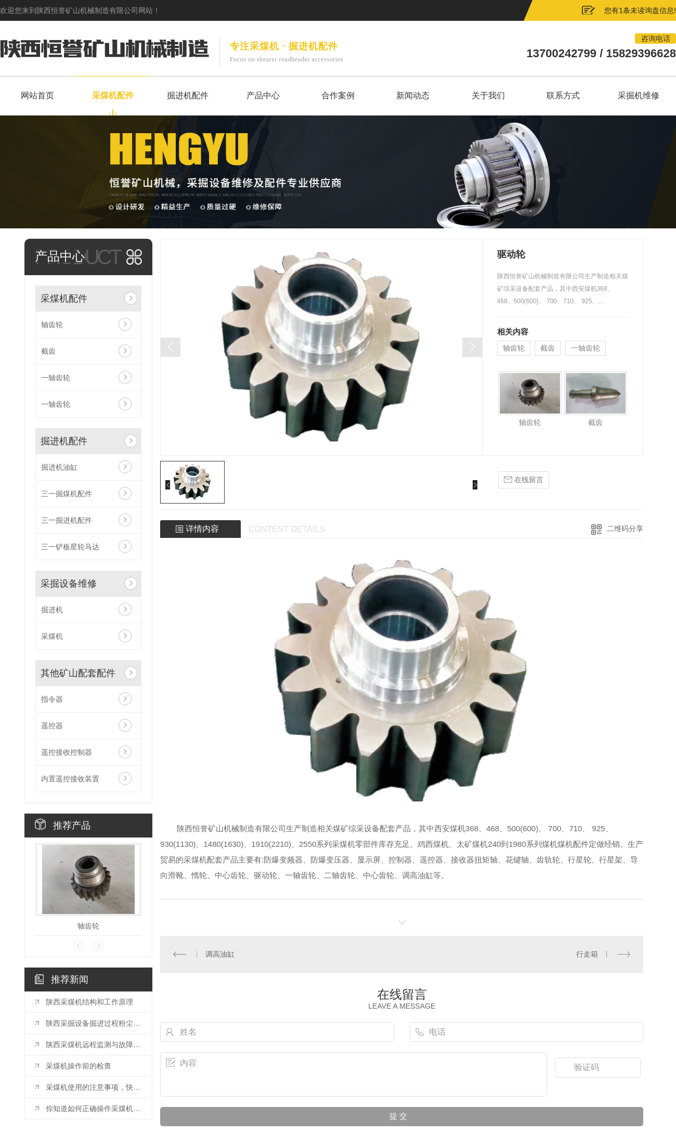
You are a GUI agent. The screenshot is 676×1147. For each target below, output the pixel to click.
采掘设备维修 (69, 583)
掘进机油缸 (59, 467)
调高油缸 (220, 954)
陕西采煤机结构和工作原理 (89, 1002)
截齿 (48, 351)
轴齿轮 (52, 324)
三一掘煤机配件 (66, 493)
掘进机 (52, 609)
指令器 (52, 699)
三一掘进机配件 (66, 520)
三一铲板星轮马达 (70, 547)
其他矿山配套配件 (78, 673)
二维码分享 (625, 528)
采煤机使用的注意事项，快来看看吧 (93, 1087)
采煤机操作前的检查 (78, 1066)
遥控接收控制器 (66, 752)
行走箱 (587, 954)
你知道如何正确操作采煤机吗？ (93, 1108)
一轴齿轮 (55, 377)
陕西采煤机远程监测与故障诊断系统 (93, 1044)
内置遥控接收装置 (70, 779)
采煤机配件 (64, 298)
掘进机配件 (64, 441)
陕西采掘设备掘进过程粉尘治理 (93, 1023)
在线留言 (523, 479)
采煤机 (52, 636)
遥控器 (52, 725)
